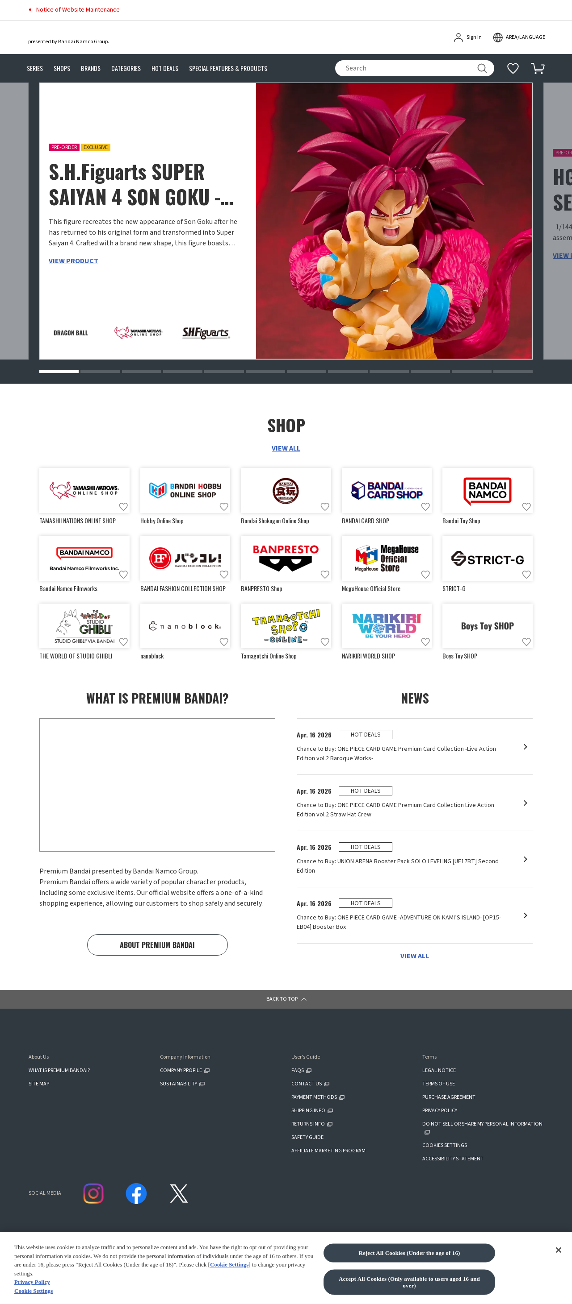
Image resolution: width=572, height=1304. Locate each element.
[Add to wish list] (123, 507)
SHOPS (62, 68)
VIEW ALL (286, 448)
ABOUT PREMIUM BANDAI (157, 946)
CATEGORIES (126, 68)
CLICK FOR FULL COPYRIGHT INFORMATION (181, 1276)
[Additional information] (513, 68)
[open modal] (518, 37)
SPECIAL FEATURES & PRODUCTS (228, 68)
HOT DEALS (164, 68)
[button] (59, 371)
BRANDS (91, 68)
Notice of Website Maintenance (78, 9)
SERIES (35, 68)
